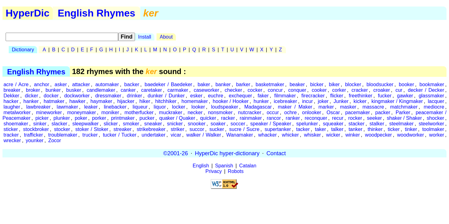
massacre (373, 107)
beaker (297, 84)
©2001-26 (175, 153)
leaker (91, 107)
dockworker (77, 95)
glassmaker (431, 95)
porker (99, 118)
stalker (376, 123)
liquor (160, 107)
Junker (341, 101)
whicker (290, 135)
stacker (356, 123)
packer (382, 112)
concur (275, 90)
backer (131, 84)
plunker (62, 118)
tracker (11, 135)
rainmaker (251, 118)
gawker (405, 95)
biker (334, 84)
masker (348, 107)
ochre (290, 112)
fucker (385, 95)
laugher (11, 107)
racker (228, 118)
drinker (134, 95)
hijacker (125, 101)
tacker (303, 129)
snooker (196, 123)
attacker (81, 84)
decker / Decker (426, 90)
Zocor (54, 140)
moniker (110, 112)
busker (73, 90)
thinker (375, 129)
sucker (216, 129)
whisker (312, 135)
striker (177, 129)
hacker (10, 101)
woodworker (410, 135)
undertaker (154, 135)
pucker (146, 118)
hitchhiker (165, 101)
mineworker (49, 112)
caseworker (206, 90)
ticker (394, 129)
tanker (355, 129)
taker (320, 129)
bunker (53, 90)
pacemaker (357, 112)
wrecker (12, 140)
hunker (261, 101)
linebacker (115, 107)
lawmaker (67, 107)
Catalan (247, 165)
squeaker (333, 123)
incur (307, 101)
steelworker (431, 123)
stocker (62, 129)
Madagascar (258, 107)
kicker (360, 101)
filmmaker (285, 95)
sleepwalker (85, 123)
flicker (336, 95)
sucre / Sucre (244, 129)
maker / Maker (295, 107)
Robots (236, 171)
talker (337, 129)
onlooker (311, 112)
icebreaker (285, 101)
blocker (353, 84)
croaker (381, 90)
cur (398, 90)
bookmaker (431, 84)
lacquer (436, 101)
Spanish (224, 165)
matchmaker (404, 107)
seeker (374, 118)
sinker (39, 123)
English (201, 165)
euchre (215, 95)
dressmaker (108, 95)
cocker (255, 90)
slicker (111, 123)
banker (223, 84)
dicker (31, 95)
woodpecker (378, 135)
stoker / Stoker (92, 129)
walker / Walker (203, 135)
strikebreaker (151, 129)
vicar (176, 135)
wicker (333, 135)
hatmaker (54, 101)
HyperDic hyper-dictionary (227, 153)
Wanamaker (239, 135)
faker (263, 95)
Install (144, 37)
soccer (237, 123)
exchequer (240, 95)
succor (197, 129)
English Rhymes (96, 13)
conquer (297, 90)
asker (61, 84)
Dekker (11, 95)
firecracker (313, 95)
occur (273, 112)
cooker (319, 90)
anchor (41, 84)
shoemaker (15, 123)
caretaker (151, 90)
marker (326, 107)
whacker (267, 135)
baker (204, 84)
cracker (359, 90)
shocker (435, 118)
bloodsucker (380, 84)
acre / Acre (15, 84)
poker (81, 118)
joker (323, 101)
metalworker (17, 112)
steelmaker (401, 123)
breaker (11, 90)
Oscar (333, 112)
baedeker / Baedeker (168, 84)
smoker (131, 123)
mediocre (434, 107)
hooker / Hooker (231, 101)
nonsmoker (220, 112)
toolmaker (433, 129)
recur (337, 118)
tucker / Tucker (120, 135)
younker (34, 140)
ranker (293, 118)
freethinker (361, 95)
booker (406, 84)
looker (198, 107)
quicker (208, 118)
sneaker (153, 123)
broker (33, 90)
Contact (276, 153)
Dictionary (23, 49)
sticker (10, 129)
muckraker (170, 112)
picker (42, 118)
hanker (31, 101)
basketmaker (270, 84)
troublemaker (62, 135)
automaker (107, 84)
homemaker (194, 101)
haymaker (101, 101)
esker (196, 95)
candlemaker (101, 90)
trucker (90, 135)
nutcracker (249, 112)
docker (51, 95)
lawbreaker (38, 107)
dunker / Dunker (166, 95)
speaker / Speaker (270, 123)
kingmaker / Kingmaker (397, 101)
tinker (411, 129)
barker (243, 84)
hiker (144, 101)
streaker (122, 129)
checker (233, 90)
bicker (317, 84)
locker (178, 107)
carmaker (177, 90)
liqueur (140, 107)
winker (352, 135)
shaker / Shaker (404, 118)
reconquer (316, 118)
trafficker (33, 135)
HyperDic (28, 13)
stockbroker (36, 129)
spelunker (307, 123)
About (166, 37)
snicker (175, 123)
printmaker (123, 118)
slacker (59, 123)
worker (436, 135)
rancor (274, 118)
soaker (217, 123)
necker (195, 112)
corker (339, 90)
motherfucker (138, 112)
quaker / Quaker (177, 118)
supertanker (278, 129)
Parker (403, 112)
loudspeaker (224, 107)
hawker (77, 101)
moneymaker (81, 112)
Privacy (213, 171)
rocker (355, 118)
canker (128, 90)
